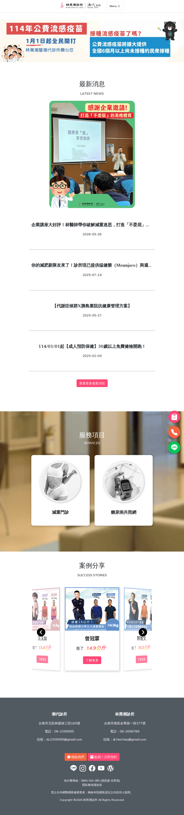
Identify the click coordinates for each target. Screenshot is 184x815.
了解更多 (92, 660)
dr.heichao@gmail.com (129, 739)
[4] (96, 58)
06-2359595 (64, 731)
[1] (74, 58)
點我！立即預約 (103, 757)
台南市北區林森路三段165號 (59, 723)
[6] (110, 58)
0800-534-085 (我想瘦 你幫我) (100, 780)
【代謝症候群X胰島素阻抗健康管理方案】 (92, 306)
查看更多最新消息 (92, 383)
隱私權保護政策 (92, 785)
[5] (103, 58)
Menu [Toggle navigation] (115, 6)
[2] (81, 58)
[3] (88, 58)
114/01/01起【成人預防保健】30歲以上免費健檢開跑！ (92, 347)
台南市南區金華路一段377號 (125, 723)
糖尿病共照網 (123, 513)
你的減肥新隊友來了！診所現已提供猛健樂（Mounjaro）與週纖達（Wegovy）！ (91, 266)
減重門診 (60, 513)
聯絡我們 (75, 757)
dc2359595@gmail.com (64, 739)
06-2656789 (129, 731)
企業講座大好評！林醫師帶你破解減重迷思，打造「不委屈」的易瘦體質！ (90, 225)
